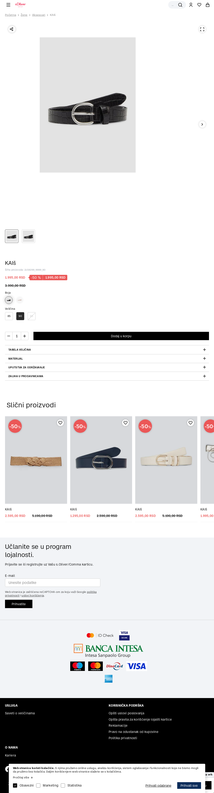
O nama (11, 747)
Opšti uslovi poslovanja (126, 713)
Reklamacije (118, 725)
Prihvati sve (189, 786)
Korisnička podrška (126, 705)
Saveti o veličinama (20, 713)
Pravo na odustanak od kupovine (133, 732)
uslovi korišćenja (33, 595)
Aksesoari (38, 15)
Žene (24, 15)
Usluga (11, 705)
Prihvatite (19, 604)
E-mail (10, 576)
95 (31, 316)
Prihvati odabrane (158, 786)
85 (9, 316)
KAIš (53, 15)
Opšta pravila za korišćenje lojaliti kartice (140, 719)
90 (20, 316)
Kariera (10, 755)
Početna (10, 15)
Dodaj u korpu (121, 336)
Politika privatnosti (123, 738)
